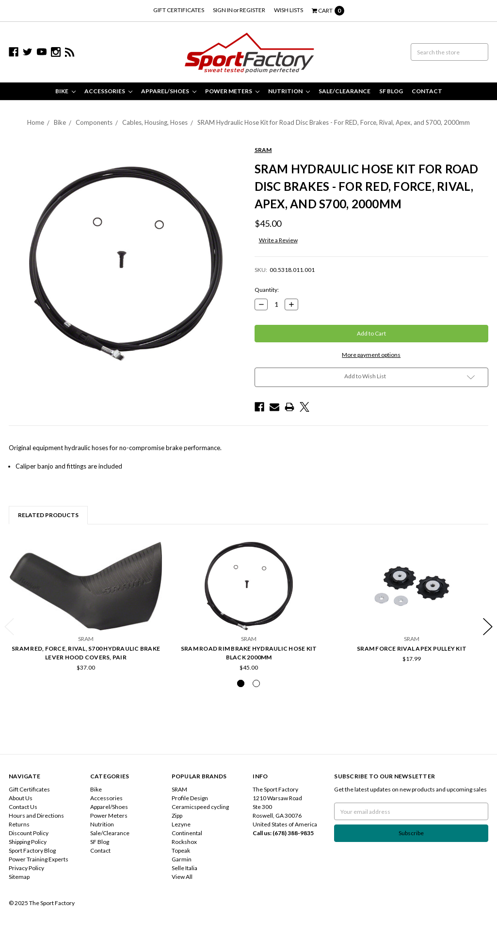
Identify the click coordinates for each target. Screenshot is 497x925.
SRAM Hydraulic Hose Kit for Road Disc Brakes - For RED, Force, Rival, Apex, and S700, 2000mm (333, 122)
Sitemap (19, 876)
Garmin (182, 859)
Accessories (108, 91)
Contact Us (23, 806)
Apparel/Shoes (168, 91)
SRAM (179, 789)
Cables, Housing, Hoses (155, 122)
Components (94, 122)
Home (35, 122)
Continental (187, 833)
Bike (65, 91)
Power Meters (232, 91)
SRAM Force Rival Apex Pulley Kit (411, 648)
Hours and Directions (36, 815)
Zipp (177, 815)
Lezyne (181, 824)
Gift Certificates (178, 10)
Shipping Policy (28, 841)
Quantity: (267, 289)
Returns (19, 824)
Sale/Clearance (344, 91)
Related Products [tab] (48, 515)
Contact (427, 91)
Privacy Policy (26, 868)
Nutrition (289, 91)
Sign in (223, 10)
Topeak (181, 850)
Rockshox (184, 841)
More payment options (371, 354)
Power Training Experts (38, 859)
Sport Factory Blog (32, 850)
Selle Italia (184, 868)
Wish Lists (288, 10)
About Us (20, 798)
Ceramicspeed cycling (200, 806)
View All (182, 876)
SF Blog (391, 91)
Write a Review (278, 240)
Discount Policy (28, 833)
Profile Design (190, 798)
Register (252, 10)
